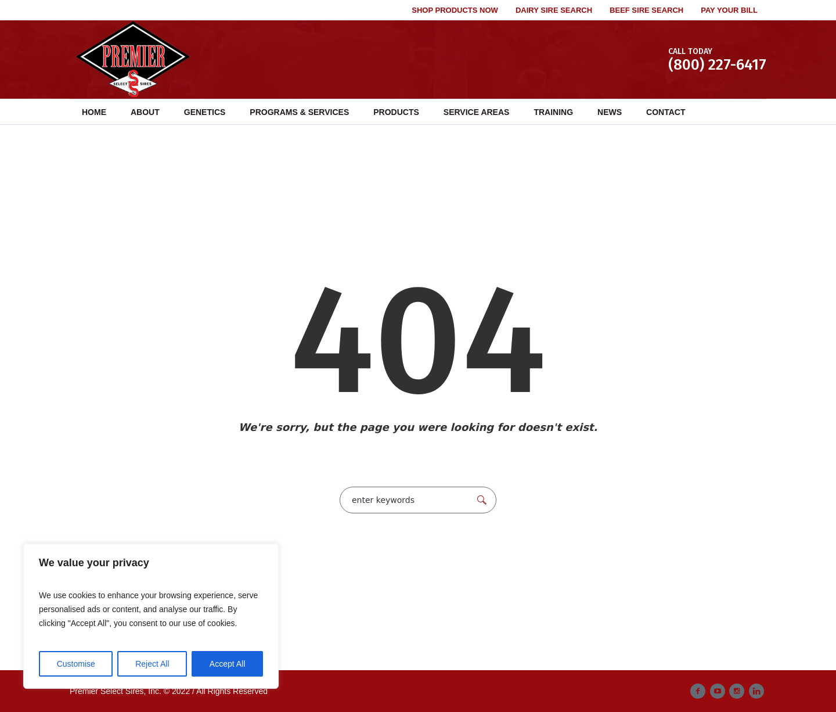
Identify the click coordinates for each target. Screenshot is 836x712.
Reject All (152, 663)
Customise (76, 663)
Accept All (227, 663)
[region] (151, 616)
